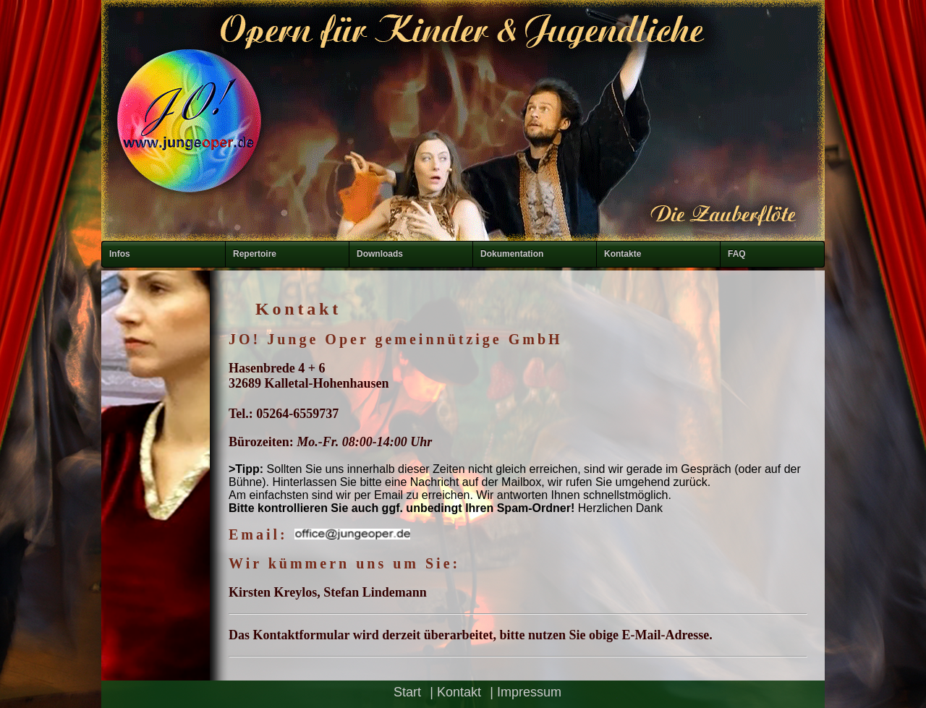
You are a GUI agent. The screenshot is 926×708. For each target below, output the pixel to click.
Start (407, 692)
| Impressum (525, 692)
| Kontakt (455, 692)
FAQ (737, 254)
